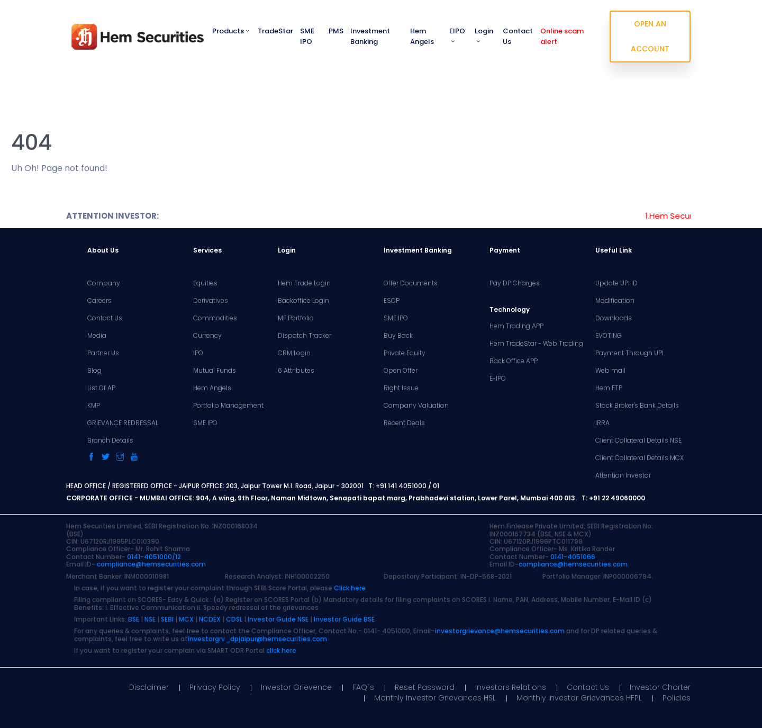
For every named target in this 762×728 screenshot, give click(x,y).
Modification (614, 301)
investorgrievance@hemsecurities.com (500, 630)
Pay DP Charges (514, 283)
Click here (350, 587)
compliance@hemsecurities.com (151, 564)
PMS (336, 31)
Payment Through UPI (629, 353)
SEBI (167, 619)
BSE (133, 619)
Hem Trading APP (516, 326)
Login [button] (484, 35)
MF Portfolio (296, 318)
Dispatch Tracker (304, 335)
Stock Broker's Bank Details (637, 405)
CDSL (234, 619)
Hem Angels (422, 36)
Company (103, 283)
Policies (677, 698)
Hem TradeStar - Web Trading (536, 343)
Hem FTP (608, 388)
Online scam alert (562, 36)
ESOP (392, 301)
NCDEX (210, 619)
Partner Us (103, 353)
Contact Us (518, 36)
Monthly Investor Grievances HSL (435, 698)
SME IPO (307, 36)
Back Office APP (513, 361)
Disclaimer (149, 687)
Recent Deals (404, 423)
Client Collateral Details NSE (638, 440)
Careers (99, 301)
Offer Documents (411, 283)
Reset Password (425, 687)
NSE (150, 619)
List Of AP (101, 388)
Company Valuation (416, 405)
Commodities (215, 318)
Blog (94, 370)
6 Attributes (296, 370)
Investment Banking (370, 36)
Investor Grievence (296, 687)
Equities (205, 283)
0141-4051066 (572, 556)
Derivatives (210, 301)
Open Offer (401, 370)
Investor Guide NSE (278, 619)
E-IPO (497, 378)
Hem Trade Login (304, 283)
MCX (186, 619)
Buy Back (398, 335)
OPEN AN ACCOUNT (650, 36)
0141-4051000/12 (154, 556)
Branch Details (110, 440)
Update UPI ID (616, 283)
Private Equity (404, 353)
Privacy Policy (214, 687)
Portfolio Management (228, 405)
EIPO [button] (457, 35)
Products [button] (231, 31)
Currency (207, 335)
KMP (93, 405)
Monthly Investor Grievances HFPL (579, 698)
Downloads (613, 318)
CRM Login (294, 353)
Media (96, 335)
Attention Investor (623, 475)
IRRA (602, 423)
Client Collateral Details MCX (639, 458)
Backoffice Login (303, 301)
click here (281, 650)
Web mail (610, 370)
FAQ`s (363, 687)
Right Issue (401, 388)
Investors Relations (510, 687)
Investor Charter (660, 687)
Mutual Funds (214, 370)
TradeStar (275, 31)
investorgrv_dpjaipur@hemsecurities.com (257, 638)
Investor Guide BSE (344, 619)
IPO (198, 353)
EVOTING (608, 335)
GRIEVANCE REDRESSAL (122, 423)
